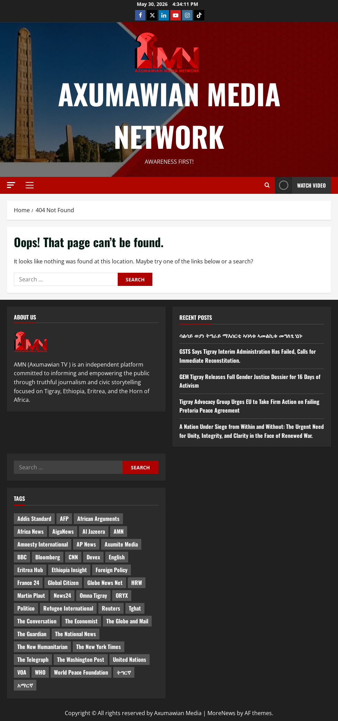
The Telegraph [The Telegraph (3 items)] (32, 659)
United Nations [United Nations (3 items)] (129, 659)
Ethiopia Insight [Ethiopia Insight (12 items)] (69, 570)
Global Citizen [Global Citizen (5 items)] (63, 582)
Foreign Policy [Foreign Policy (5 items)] (111, 570)
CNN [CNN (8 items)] (73, 557)
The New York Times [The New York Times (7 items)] (98, 646)
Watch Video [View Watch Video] (300, 185)
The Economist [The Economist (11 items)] (81, 621)
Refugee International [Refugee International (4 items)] (68, 608)
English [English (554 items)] (117, 557)
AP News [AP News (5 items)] (86, 544)
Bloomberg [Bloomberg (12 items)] (47, 557)
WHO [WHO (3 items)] (40, 672)
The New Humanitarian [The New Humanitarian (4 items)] (42, 646)
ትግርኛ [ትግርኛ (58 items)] (124, 672)
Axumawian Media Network (169, 114)
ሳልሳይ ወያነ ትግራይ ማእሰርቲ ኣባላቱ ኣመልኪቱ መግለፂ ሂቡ (240, 335)
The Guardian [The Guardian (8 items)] (31, 634)
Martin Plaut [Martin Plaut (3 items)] (31, 595)
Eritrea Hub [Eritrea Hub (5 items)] (30, 570)
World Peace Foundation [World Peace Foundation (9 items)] (81, 672)
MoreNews (221, 713)
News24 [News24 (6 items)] (62, 595)
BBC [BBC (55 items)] (22, 557)
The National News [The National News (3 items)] (75, 634)
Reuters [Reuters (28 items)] (111, 608)
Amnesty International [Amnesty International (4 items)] (42, 544)
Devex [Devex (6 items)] (93, 557)
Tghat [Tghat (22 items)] (135, 608)
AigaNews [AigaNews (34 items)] (63, 531)
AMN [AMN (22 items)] (119, 531)
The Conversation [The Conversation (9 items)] (36, 621)
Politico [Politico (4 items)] (26, 608)
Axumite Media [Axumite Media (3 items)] (121, 544)
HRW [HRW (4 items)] (136, 582)
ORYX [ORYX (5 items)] (122, 595)
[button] (11, 185)
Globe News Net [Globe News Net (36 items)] (105, 582)
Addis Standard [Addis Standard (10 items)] (34, 518)
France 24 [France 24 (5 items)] (28, 582)
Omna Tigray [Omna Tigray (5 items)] (93, 595)
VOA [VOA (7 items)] (21, 672)
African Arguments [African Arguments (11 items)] (98, 518)
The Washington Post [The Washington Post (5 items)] (80, 659)
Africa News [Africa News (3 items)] (30, 531)
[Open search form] (267, 185)
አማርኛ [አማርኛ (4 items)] (25, 685)
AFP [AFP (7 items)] (64, 518)
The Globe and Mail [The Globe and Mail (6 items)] (127, 621)
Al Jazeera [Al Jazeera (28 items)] (93, 531)
